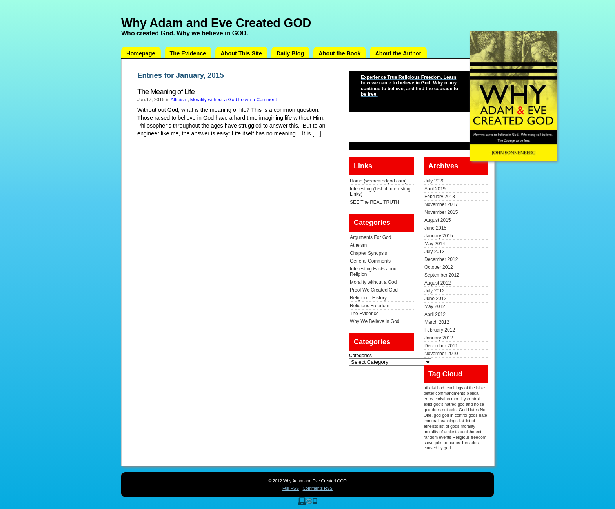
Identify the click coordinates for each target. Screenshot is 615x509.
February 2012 (439, 330)
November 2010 (441, 353)
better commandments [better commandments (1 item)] (444, 393)
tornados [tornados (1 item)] (452, 442)
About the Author (398, 53)
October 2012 (438, 267)
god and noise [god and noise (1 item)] (471, 404)
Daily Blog (290, 53)
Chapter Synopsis (368, 253)
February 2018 (439, 196)
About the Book (339, 53)
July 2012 (434, 291)
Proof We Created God (374, 290)
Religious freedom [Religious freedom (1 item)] (469, 437)
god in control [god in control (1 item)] (454, 415)
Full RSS (290, 488)
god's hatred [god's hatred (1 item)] (444, 404)
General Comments (370, 261)
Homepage (140, 53)
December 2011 (441, 345)
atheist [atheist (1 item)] (430, 387)
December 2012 (441, 259)
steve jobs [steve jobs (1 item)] (433, 442)
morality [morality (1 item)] (467, 426)
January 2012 (438, 338)
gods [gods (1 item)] (473, 415)
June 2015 (435, 228)
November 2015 (441, 212)
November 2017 (441, 204)
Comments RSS (318, 488)
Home (356, 181)
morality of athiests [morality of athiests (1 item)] (441, 431)
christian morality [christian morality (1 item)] (450, 398)
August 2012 (437, 283)
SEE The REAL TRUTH (374, 202)
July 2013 (434, 251)
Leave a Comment (257, 99)
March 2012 (436, 322)
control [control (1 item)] (473, 398)
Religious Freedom (369, 305)
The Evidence (188, 53)
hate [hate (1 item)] (483, 415)
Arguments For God (370, 237)
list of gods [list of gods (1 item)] (449, 426)
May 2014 (434, 243)
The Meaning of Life (166, 92)
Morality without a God (213, 99)
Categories (360, 355)
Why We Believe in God (375, 321)
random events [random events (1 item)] (437, 437)
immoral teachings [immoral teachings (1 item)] (440, 420)
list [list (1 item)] (461, 420)
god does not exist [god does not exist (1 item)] (441, 409)
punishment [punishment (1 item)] (470, 431)
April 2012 (435, 314)
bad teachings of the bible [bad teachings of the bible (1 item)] (461, 387)
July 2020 (434, 181)
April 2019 (435, 189)
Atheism (179, 99)
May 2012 (434, 306)
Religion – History (368, 298)
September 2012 (441, 275)
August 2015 (437, 220)
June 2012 (435, 298)
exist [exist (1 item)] (428, 404)
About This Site (241, 53)
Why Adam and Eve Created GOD (216, 22)
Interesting (361, 189)
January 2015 (438, 236)
